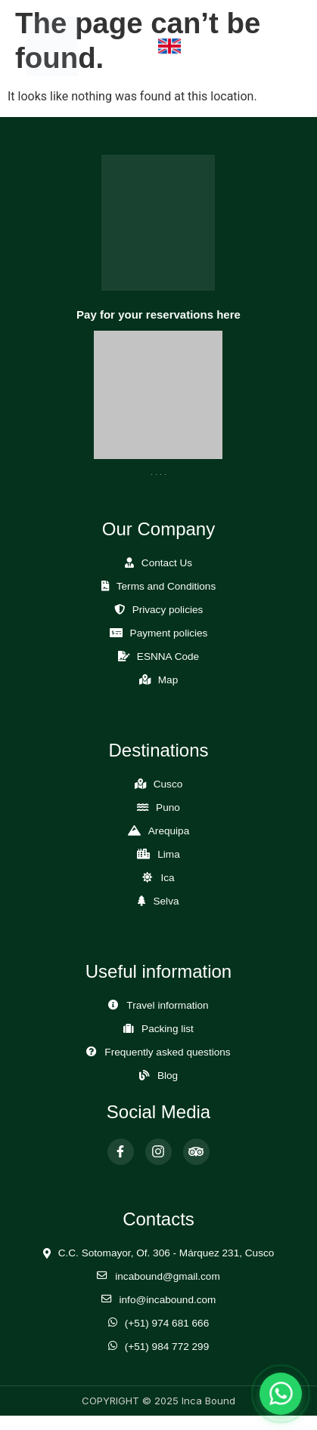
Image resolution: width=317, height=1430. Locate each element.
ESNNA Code (168, 656)
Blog (167, 1075)
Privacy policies (168, 609)
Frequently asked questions (167, 1052)
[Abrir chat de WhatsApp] (281, 1394)
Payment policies (169, 633)
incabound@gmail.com (167, 1276)
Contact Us (166, 563)
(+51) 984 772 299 (167, 1346)
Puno (168, 807)
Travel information (167, 1005)
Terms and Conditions (166, 586)
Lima (168, 854)
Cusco (168, 784)
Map (168, 680)
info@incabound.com (168, 1299)
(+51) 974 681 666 (167, 1323)
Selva (166, 901)
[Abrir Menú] (275, 46)
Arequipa (168, 831)
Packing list (167, 1028)
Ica (167, 877)
